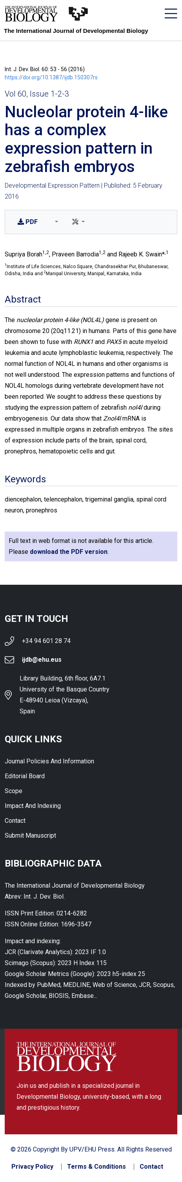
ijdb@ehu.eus (42, 659)
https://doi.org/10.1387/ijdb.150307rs (51, 77)
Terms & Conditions (96, 1167)
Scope (13, 791)
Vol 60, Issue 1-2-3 (37, 93)
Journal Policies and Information (49, 761)
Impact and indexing (33, 805)
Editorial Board (25, 776)
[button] (55, 222)
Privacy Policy (32, 1167)
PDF (28, 222)
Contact (15, 820)
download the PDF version (68, 551)
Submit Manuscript (30, 835)
